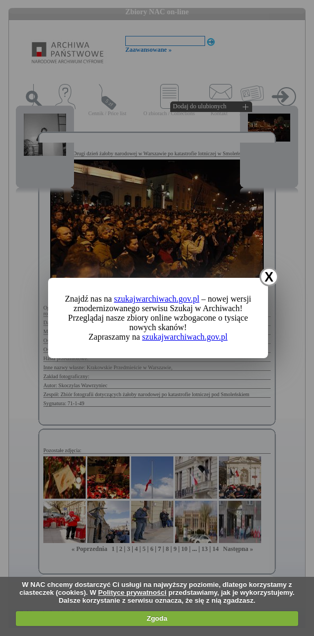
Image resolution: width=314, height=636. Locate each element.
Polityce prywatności (132, 592)
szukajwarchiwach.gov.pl (157, 298)
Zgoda (156, 618)
